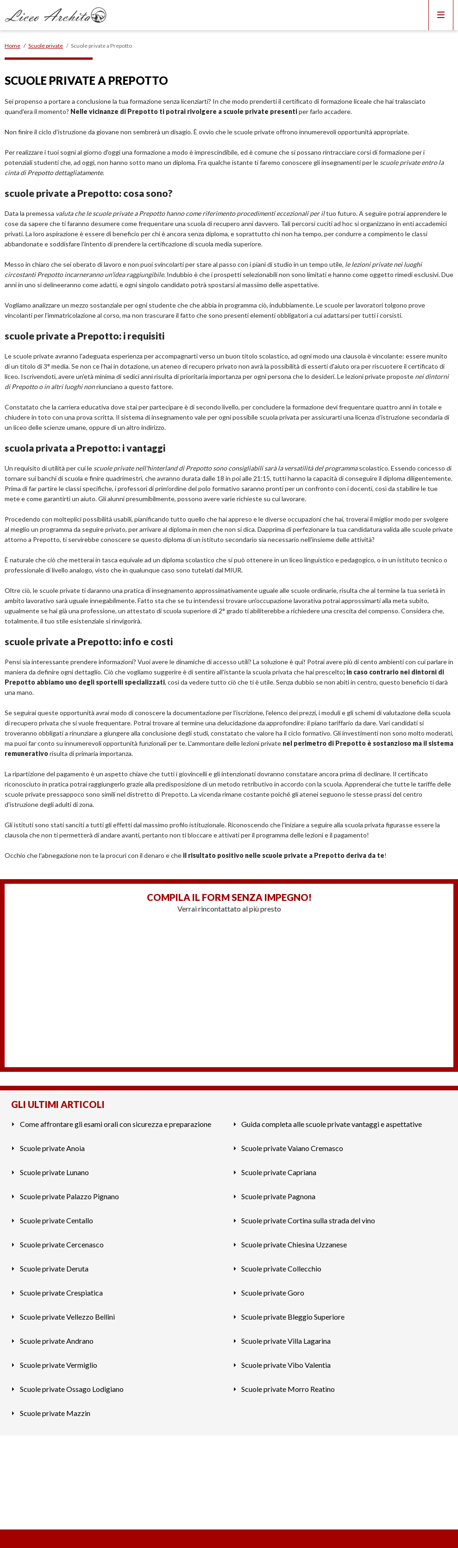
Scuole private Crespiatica (61, 1292)
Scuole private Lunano (54, 1172)
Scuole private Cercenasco (62, 1244)
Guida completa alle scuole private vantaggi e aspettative (331, 1124)
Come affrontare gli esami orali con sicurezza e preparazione (115, 1124)
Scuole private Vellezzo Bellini (67, 1316)
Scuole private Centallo (56, 1220)
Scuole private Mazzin (55, 1413)
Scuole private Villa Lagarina (286, 1340)
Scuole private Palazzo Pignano (69, 1196)
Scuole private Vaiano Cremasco (292, 1148)
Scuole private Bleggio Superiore (293, 1316)
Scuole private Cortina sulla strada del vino (308, 1220)
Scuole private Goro (272, 1292)
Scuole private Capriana (278, 1172)
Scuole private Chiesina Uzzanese (294, 1244)
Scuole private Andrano (57, 1340)
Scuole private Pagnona (278, 1196)
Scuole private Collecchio (281, 1268)
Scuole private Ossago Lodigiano (72, 1388)
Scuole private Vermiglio (58, 1364)
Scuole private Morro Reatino (288, 1388)
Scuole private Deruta (54, 1268)
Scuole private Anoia (52, 1148)
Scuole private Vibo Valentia (286, 1364)
